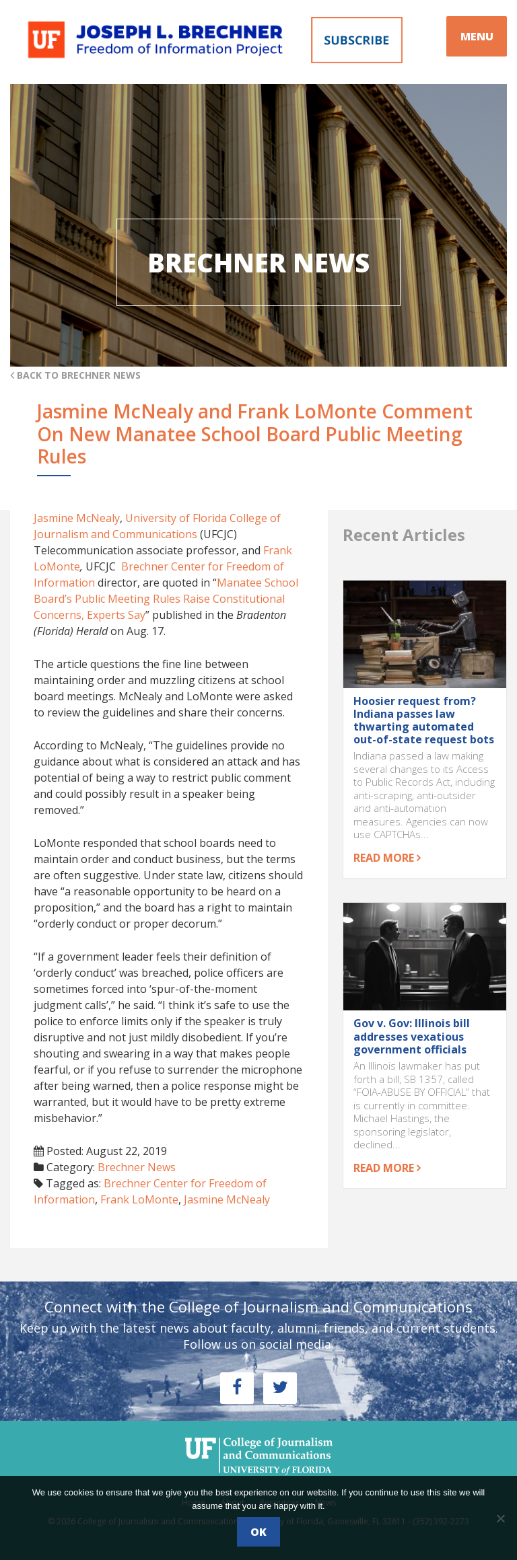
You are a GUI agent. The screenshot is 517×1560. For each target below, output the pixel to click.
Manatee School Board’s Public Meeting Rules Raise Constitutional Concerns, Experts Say (166, 598)
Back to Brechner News (75, 375)
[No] (500, 1518)
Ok (258, 1531)
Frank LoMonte (139, 1199)
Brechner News (137, 1167)
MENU (476, 36)
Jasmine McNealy (77, 518)
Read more (387, 857)
